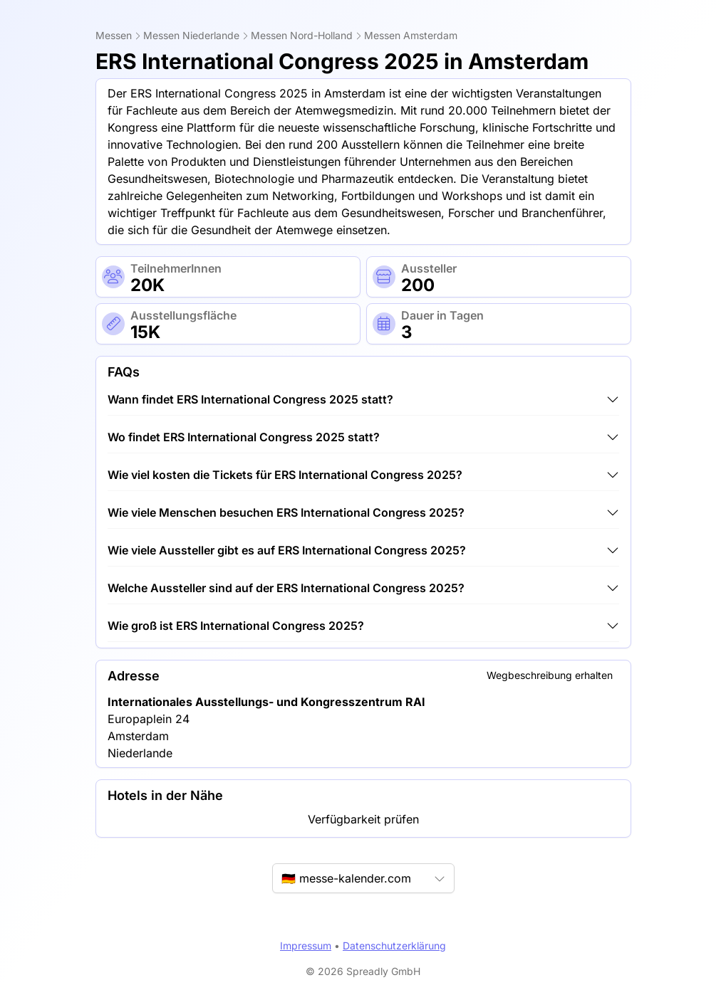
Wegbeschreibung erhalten (550, 675)
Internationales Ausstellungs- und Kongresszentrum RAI (266, 702)
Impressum (305, 945)
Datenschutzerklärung (394, 945)
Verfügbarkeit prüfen (363, 819)
